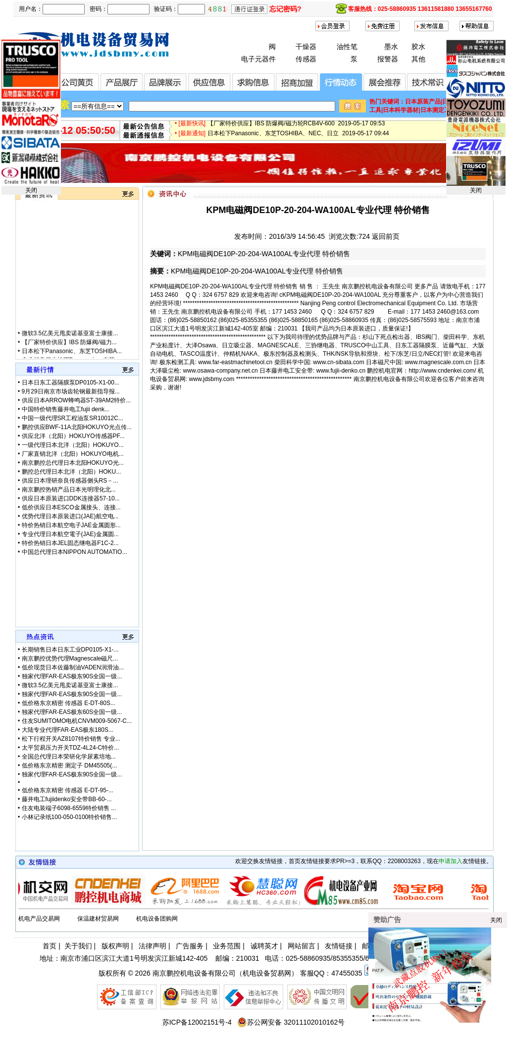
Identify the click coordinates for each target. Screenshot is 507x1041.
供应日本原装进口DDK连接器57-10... (71, 498)
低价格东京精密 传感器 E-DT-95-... (67, 790)
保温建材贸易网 (98, 918)
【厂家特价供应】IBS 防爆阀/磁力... (69, 352)
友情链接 (339, 946)
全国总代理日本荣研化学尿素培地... (69, 756)
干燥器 (306, 47)
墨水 (391, 47)
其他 (418, 59)
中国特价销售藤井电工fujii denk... (65, 409)
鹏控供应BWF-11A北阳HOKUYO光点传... (77, 427)
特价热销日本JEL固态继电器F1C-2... (70, 543)
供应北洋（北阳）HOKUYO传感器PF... (73, 436)
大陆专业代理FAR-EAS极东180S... (67, 729)
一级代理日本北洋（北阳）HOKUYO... (73, 444)
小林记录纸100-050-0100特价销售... (69, 817)
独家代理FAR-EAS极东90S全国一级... (72, 676)
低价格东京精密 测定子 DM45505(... (69, 765)
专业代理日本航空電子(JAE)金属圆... (70, 534)
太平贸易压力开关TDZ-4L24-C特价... (70, 747)
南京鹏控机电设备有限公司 (194, 973)
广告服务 (189, 946)
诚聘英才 (264, 946)
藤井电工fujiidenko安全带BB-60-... (67, 799)
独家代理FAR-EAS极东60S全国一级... (72, 712)
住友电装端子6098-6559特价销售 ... (69, 808)
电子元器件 (258, 59)
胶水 (418, 47)
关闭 (31, 190)
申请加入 (450, 861)
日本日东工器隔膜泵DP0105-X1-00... (70, 382)
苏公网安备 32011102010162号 (291, 1022)
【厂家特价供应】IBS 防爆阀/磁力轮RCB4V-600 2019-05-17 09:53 (296, 127)
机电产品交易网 (39, 918)
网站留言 (301, 946)
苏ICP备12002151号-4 (197, 1022)
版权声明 (115, 946)
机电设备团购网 (157, 918)
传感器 (306, 59)
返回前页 (386, 236)
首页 (49, 946)
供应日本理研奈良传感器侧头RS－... (70, 480)
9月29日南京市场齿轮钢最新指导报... (71, 391)
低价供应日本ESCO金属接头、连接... (71, 507)
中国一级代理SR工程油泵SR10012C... (72, 418)
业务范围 (227, 946)
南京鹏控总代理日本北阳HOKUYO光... (73, 462)
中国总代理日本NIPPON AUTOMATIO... (74, 551)
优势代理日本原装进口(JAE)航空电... (70, 516)
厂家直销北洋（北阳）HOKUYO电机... (73, 453)
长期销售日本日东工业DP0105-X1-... (70, 649)
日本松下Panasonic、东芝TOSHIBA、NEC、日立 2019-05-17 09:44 (298, 137)
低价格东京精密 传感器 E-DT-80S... (68, 703)
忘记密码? (285, 9)
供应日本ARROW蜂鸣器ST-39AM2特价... (76, 400)
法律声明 (152, 946)
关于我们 (78, 946)
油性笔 (347, 47)
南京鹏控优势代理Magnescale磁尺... (70, 658)
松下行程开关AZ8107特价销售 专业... (71, 738)
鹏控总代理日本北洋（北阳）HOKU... (71, 471)
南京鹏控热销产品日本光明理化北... (69, 489)
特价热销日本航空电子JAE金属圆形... (71, 525)
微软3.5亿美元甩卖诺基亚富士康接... (70, 343)
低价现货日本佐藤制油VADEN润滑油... (73, 667)
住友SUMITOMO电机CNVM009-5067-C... (77, 720)
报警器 (387, 59)
